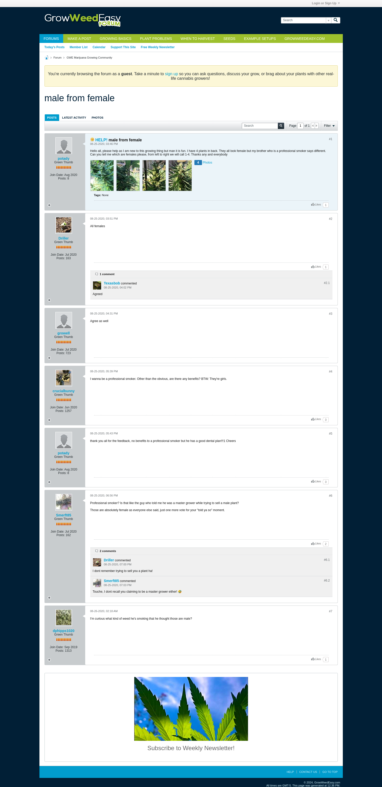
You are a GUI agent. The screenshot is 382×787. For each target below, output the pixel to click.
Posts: (62, 178)
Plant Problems (156, 39)
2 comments (108, 551)
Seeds (229, 39)
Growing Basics (115, 39)
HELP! (101, 140)
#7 (330, 611)
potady (64, 158)
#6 (330, 495)
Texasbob (112, 283)
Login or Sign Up (326, 3)
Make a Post (79, 39)
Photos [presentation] (97, 117)
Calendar (99, 47)
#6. (327, 560)
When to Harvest (198, 39)
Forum (58, 57)
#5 (330, 433)
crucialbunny (64, 391)
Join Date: (56, 175)
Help (290, 771)
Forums (51, 39)
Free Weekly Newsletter (158, 47)
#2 (330, 219)
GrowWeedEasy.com (304, 39)
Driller (63, 238)
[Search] (306, 20)
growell (63, 333)
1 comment (107, 274)
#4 (330, 371)
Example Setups (260, 39)
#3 (330, 314)
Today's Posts (54, 47)
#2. (327, 283)
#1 (330, 139)
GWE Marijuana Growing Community (89, 57)
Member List (79, 47)
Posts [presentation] (52, 117)
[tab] (51, 117)
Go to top (330, 771)
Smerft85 (63, 515)
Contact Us (308, 771)
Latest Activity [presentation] (74, 117)
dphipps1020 (64, 631)
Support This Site (123, 47)
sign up (171, 74)
